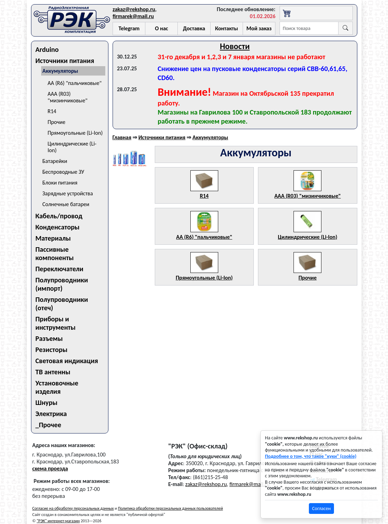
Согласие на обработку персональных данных (73, 508)
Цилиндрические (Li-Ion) (72, 147)
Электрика (51, 413)
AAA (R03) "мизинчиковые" (68, 97)
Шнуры (47, 402)
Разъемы (49, 338)
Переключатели (60, 269)
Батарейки (55, 161)
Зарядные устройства (68, 193)
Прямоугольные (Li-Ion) (75, 133)
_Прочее (48, 425)
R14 (52, 111)
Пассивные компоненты (55, 253)
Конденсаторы (58, 227)
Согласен (321, 508)
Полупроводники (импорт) (62, 284)
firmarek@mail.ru (133, 16)
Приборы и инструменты (56, 323)
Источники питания (65, 60)
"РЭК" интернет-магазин (58, 520)
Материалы (53, 238)
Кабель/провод (59, 216)
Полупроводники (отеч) (62, 303)
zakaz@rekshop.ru (134, 9)
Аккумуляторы (60, 71)
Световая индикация (67, 361)
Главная (122, 137)
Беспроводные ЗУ (63, 172)
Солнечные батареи (66, 204)
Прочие (57, 122)
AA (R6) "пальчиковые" (75, 83)
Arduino (47, 49)
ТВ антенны (53, 372)
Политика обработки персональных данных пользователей (170, 508)
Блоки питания (60, 182)
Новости (235, 46)
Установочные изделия (57, 387)
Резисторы (52, 349)
